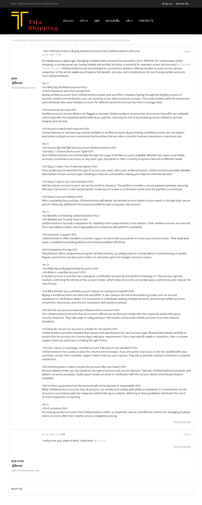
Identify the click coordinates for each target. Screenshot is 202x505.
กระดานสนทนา (20, 40)
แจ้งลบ (187, 51)
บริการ (84, 20)
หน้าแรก (68, 20)
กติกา (129, 20)
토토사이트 (100, 440)
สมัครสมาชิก (182, 4)
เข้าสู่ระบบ (167, 4)
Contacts (146, 20)
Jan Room (37, 40)
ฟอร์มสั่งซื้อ (113, 20)
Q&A (96, 20)
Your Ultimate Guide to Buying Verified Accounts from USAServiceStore (87, 40)
